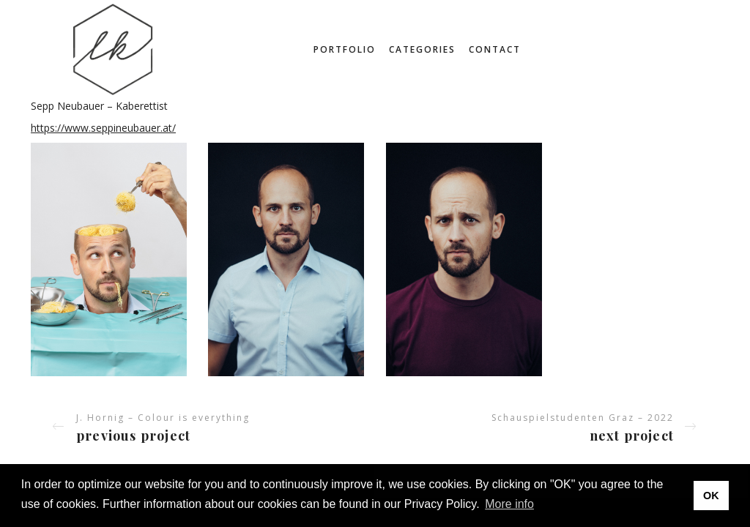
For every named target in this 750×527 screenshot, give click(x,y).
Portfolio (344, 49)
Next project (632, 435)
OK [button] (711, 495)
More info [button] (509, 504)
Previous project (133, 435)
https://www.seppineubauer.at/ (103, 128)
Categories (422, 49)
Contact (495, 49)
